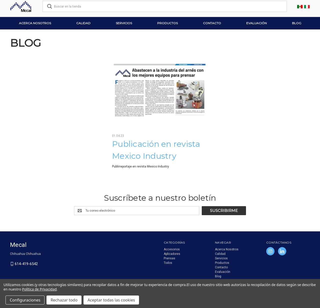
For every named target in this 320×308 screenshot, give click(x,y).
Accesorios (172, 249)
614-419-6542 (26, 264)
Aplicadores (172, 254)
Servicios (124, 23)
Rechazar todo (64, 300)
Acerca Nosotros (35, 23)
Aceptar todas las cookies (111, 300)
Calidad (83, 23)
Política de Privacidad (39, 289)
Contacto (212, 23)
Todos (168, 263)
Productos (167, 23)
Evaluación (256, 23)
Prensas (169, 258)
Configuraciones (25, 300)
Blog (296, 23)
